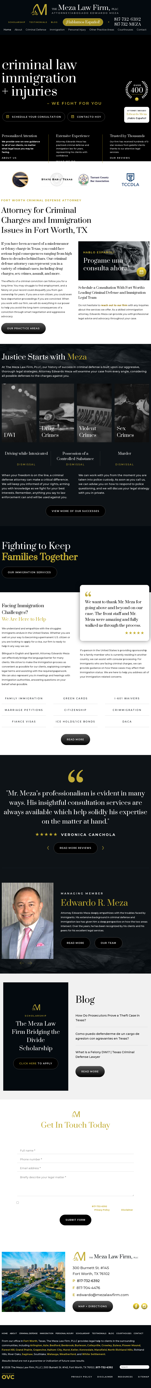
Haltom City (54, 1349)
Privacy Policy (102, 1210)
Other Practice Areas (101, 29)
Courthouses (125, 29)
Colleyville (93, 1345)
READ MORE (75, 848)
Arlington (36, 1345)
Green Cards (75, 698)
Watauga (52, 1354)
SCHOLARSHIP (16, 22)
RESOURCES (125, 1377)
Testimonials (99, 1333)
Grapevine (39, 1349)
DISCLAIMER (105, 1377)
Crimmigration (127, 710)
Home (7, 29)
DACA (127, 721)
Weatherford (67, 1354)
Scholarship (83, 1333)
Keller (74, 1349)
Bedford (55, 1345)
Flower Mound (131, 1345)
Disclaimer (127, 1210)
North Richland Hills (120, 1349)
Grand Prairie (24, 1349)
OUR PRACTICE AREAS (23, 328)
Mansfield (100, 1349)
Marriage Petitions (24, 710)
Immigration (57, 29)
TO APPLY (35, 1063)
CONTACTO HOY (86, 116)
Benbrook (67, 1345)
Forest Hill (8, 1349)
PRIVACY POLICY (81, 1377)
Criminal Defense (36, 29)
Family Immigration (24, 698)
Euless (117, 1345)
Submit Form (76, 1220)
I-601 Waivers (127, 698)
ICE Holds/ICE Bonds (75, 721)
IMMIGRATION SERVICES (29, 572)
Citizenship (75, 710)
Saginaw (27, 1354)
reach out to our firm (114, 305)
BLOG (54, 22)
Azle (46, 1345)
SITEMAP (143, 1377)
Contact (141, 29)
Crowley (106, 1345)
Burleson (80, 1345)
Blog (111, 1333)
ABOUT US (9, 158)
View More (75, 511)
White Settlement (93, 1354)
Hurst (66, 1349)
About (18, 29)
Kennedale (86, 1349)
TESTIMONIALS (38, 22)
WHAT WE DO (66, 161)
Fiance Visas (24, 721)
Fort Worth (30, 1341)
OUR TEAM (108, 943)
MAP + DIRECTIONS (92, 1306)
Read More (75, 739)
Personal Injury (77, 29)
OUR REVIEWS (120, 158)
